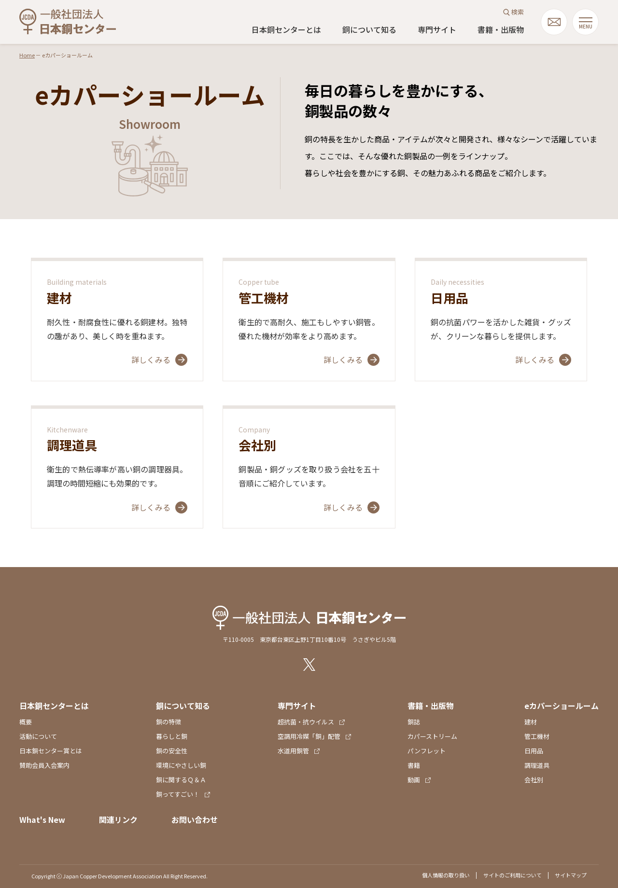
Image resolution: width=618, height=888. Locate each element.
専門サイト (437, 29)
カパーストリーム (432, 736)
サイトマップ (571, 875)
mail (554, 22)
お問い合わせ (194, 819)
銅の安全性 (171, 750)
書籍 (413, 765)
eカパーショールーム (561, 705)
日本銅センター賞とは (50, 750)
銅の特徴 (168, 721)
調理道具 (536, 765)
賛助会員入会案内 (44, 765)
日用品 (533, 750)
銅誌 (413, 721)
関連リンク (118, 819)
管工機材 (536, 736)
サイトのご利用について (512, 875)
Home (27, 55)
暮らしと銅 (171, 736)
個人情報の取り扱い (446, 875)
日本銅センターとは (286, 29)
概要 (25, 721)
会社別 (533, 779)
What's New (42, 819)
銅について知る (369, 29)
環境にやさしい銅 (181, 765)
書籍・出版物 (501, 29)
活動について (38, 736)
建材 (530, 721)
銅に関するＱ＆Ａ (181, 779)
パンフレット (426, 750)
